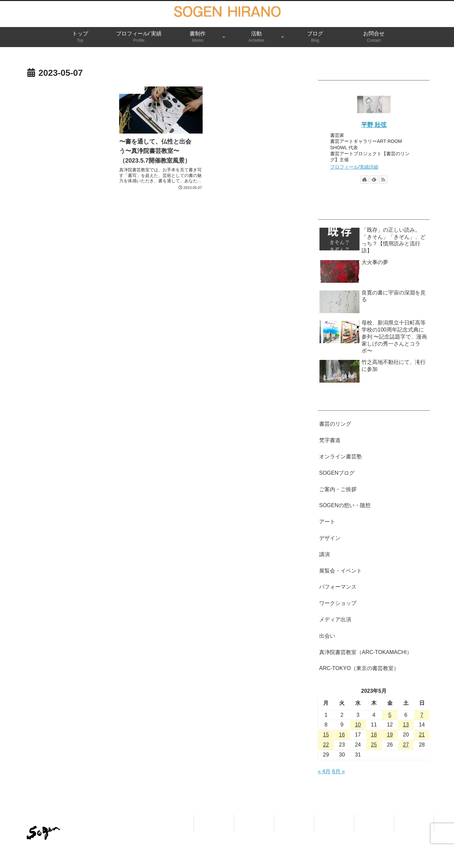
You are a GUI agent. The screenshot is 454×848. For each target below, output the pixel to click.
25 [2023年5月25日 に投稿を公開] (374, 745)
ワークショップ (338, 603)
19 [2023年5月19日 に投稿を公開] (390, 734)
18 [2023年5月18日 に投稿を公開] (374, 734)
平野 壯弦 (374, 125)
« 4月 (324, 771)
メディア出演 (335, 619)
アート (327, 521)
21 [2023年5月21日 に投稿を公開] (422, 734)
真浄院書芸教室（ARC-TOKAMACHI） (365, 652)
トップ (214, 818)
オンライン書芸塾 (340, 456)
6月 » (338, 771)
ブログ (374, 818)
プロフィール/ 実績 (254, 823)
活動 (334, 818)
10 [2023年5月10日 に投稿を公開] (358, 724)
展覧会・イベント (340, 571)
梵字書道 (329, 440)
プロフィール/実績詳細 (354, 167)
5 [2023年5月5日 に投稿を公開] (389, 715)
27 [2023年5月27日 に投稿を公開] (406, 745)
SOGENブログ (337, 473)
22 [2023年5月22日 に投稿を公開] (326, 745)
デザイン (329, 538)
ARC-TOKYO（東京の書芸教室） (359, 668)
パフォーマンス (338, 587)
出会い (327, 636)
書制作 (294, 818)
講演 (324, 554)
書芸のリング (335, 424)
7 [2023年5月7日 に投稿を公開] (421, 715)
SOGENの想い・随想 (345, 505)
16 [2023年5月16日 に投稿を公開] (342, 734)
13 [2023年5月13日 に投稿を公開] (406, 724)
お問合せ (414, 818)
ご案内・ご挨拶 (338, 489)
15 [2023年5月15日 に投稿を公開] (326, 734)
